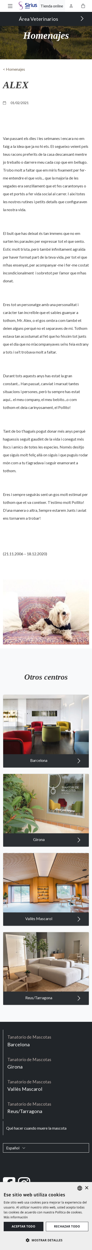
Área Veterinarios (51, 18)
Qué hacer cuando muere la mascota (36, 1128)
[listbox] (79, 1188)
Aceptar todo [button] (23, 1226)
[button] (10, 6)
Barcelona (55, 771)
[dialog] (46, 1216)
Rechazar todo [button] (67, 1226)
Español (16, 1147)
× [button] (86, 1188)
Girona (57, 851)
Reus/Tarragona (53, 1009)
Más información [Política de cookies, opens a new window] (16, 1217)
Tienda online (51, 5)
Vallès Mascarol (53, 930)
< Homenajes (14, 69)
